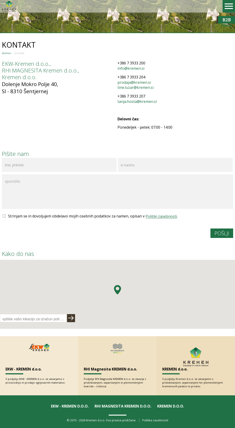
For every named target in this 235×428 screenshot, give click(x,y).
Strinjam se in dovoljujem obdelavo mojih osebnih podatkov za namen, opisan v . (93, 216)
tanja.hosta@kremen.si (137, 101)
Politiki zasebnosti (161, 216)
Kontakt (19, 53)
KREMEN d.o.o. (174, 369)
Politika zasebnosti (155, 420)
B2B (226, 19)
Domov (6, 53)
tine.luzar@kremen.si (136, 87)
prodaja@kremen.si (134, 82)
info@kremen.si (131, 68)
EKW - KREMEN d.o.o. (24, 369)
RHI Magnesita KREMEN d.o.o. (110, 369)
